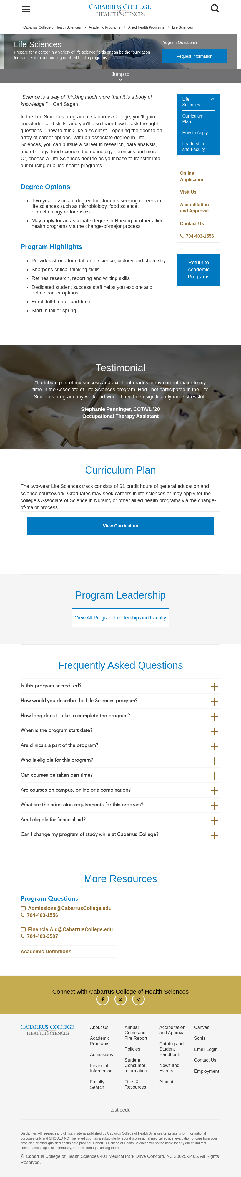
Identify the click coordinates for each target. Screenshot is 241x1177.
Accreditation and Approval (172, 1030)
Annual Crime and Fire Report (136, 1033)
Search (213, 6)
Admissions (101, 1054)
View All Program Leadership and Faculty (120, 618)
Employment (206, 1071)
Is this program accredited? (51, 686)
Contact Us (192, 223)
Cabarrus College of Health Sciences (52, 27)
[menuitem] (199, 125)
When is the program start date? (56, 730)
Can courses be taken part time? (56, 775)
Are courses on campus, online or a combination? (75, 790)
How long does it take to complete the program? (75, 716)
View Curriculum (120, 525)
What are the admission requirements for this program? (82, 805)
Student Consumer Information (136, 1065)
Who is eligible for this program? (57, 760)
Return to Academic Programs (199, 269)
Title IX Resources (135, 1084)
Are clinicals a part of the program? (59, 745)
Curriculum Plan (193, 119)
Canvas (201, 1027)
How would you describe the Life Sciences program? (79, 701)
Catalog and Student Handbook (171, 1049)
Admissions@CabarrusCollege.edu (70, 908)
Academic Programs (104, 27)
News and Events (169, 1068)
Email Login (206, 1049)
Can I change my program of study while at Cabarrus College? (89, 834)
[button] (212, 99)
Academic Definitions (46, 951)
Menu (27, 6)
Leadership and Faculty (193, 146)
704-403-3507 (42, 936)
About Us (99, 1027)
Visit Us (188, 191)
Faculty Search (97, 1084)
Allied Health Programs (146, 27)
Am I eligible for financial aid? (53, 820)
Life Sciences (191, 102)
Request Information (194, 56)
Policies (132, 1048)
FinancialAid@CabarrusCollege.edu (70, 929)
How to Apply (195, 132)
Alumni (166, 1081)
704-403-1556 (200, 235)
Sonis (199, 1038)
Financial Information (101, 1068)
